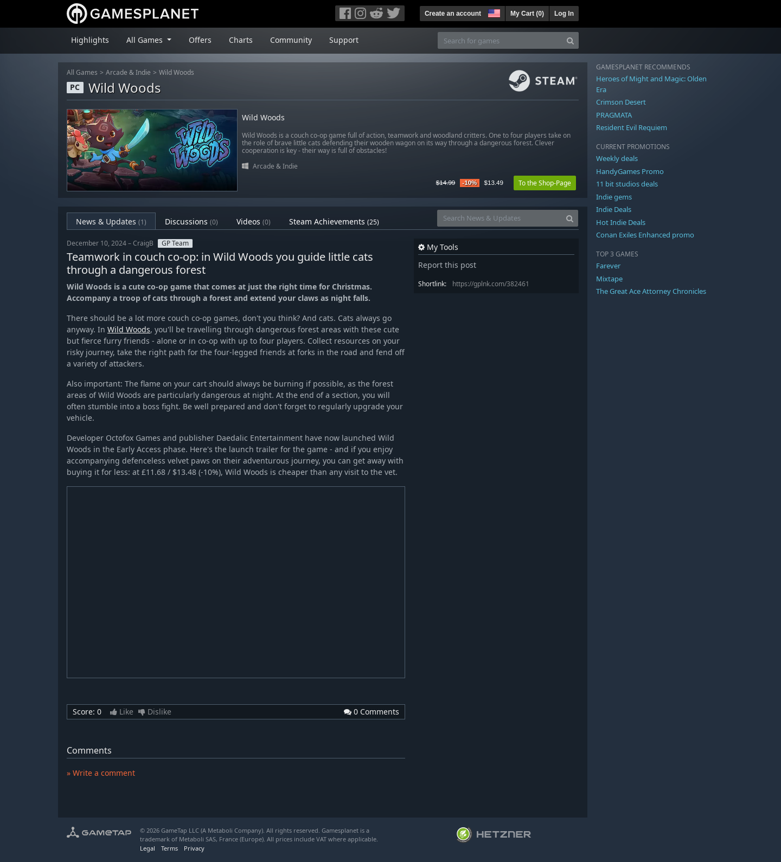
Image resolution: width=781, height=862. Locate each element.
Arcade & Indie (128, 72)
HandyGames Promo (630, 171)
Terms (169, 848)
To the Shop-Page (544, 183)
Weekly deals (617, 158)
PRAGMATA (614, 115)
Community (291, 40)
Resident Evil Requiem (631, 127)
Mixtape (609, 279)
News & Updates (111, 221)
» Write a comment (101, 773)
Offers (200, 40)
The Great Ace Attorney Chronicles (651, 291)
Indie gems (614, 197)
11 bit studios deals (627, 184)
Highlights (90, 40)
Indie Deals (613, 209)
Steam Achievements (334, 221)
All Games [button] (145, 40)
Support (344, 40)
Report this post (447, 265)
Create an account (453, 13)
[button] (493, 12)
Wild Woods (176, 72)
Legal (147, 848)
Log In (564, 13)
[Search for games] (500, 40)
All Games (82, 72)
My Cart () (527, 13)
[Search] (570, 40)
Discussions (191, 221)
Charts (241, 40)
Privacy (194, 848)
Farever (608, 266)
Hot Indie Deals (620, 222)
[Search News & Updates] (499, 218)
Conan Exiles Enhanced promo (645, 235)
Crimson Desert (621, 102)
